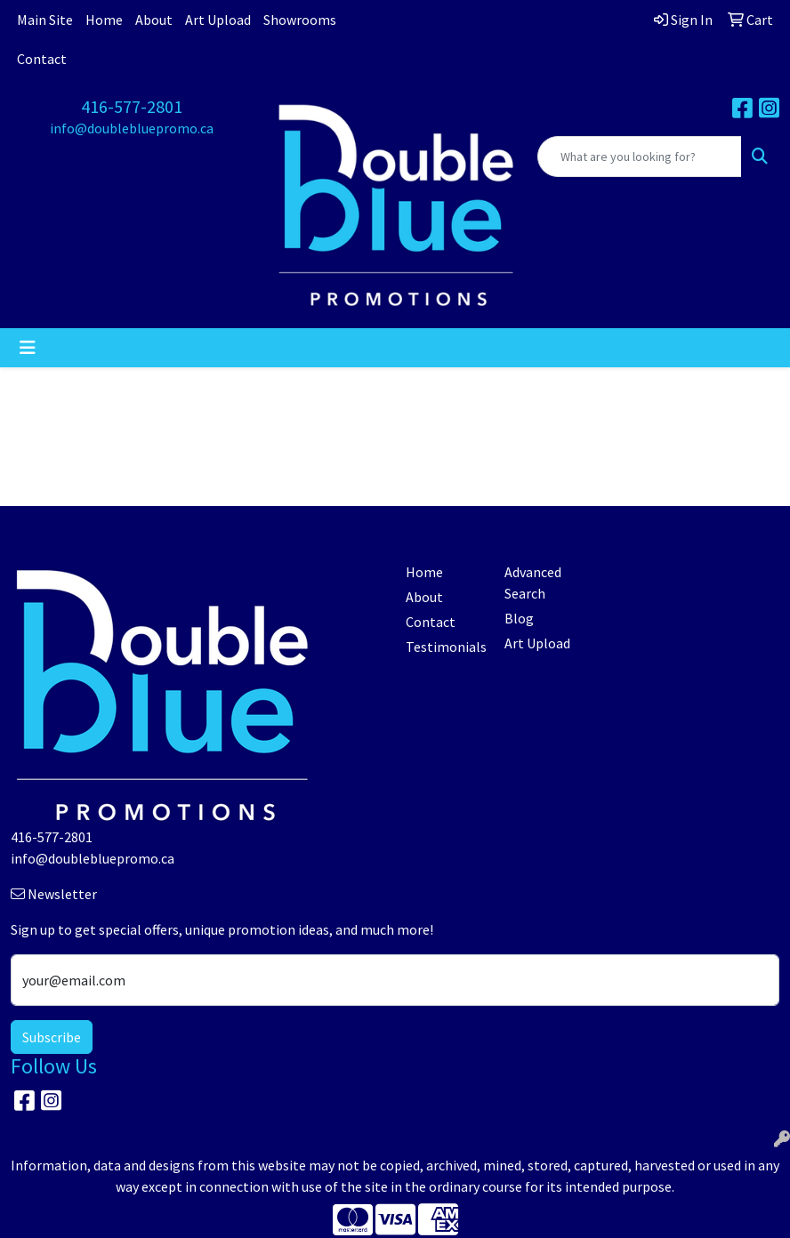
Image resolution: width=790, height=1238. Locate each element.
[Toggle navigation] (27, 347)
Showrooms (299, 19)
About (154, 19)
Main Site (45, 19)
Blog (519, 618)
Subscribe (51, 1037)
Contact (42, 59)
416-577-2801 (131, 106)
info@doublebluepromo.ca (132, 128)
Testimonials (444, 646)
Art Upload (218, 19)
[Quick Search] (639, 156)
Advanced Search (532, 582)
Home (104, 19)
